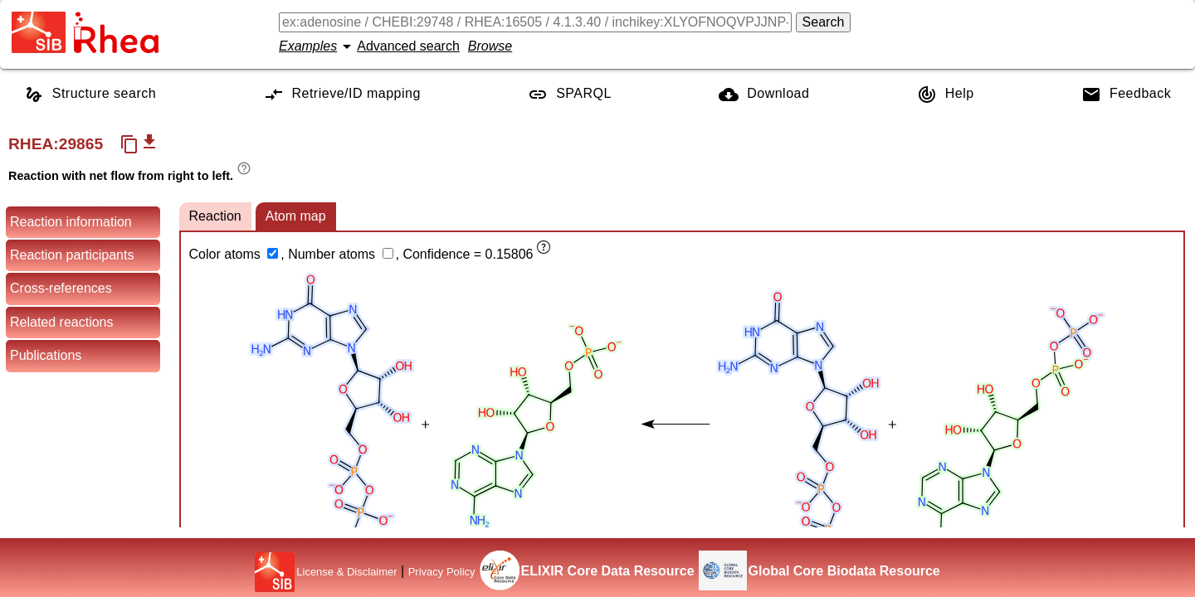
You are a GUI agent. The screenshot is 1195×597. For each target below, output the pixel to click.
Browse (490, 46)
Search (823, 22)
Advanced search (408, 46)
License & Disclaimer (346, 571)
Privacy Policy (442, 571)
